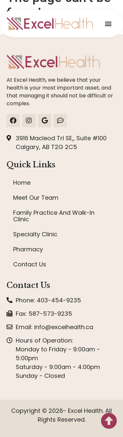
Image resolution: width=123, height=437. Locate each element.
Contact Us (29, 264)
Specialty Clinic (35, 234)
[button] (108, 23)
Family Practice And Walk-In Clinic (53, 216)
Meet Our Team (35, 197)
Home (22, 182)
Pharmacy (28, 249)
